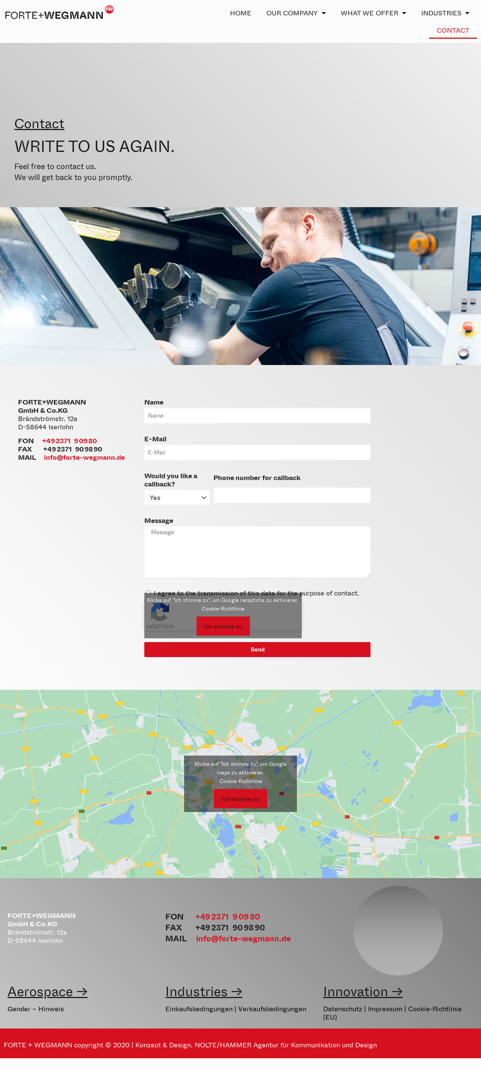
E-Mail (155, 439)
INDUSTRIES (445, 13)
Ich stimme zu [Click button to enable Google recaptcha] (223, 626)
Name (153, 402)
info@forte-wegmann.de (84, 457)
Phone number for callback (257, 477)
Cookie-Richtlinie (223, 608)
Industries (196, 990)
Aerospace (40, 990)
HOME (240, 13)
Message (158, 520)
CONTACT (453, 30)
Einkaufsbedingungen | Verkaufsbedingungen (235, 1008)
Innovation (355, 990)
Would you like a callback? (170, 479)
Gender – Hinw (31, 1008)
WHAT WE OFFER (373, 13)
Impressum (385, 1008)
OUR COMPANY (296, 13)
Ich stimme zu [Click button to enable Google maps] (240, 798)
